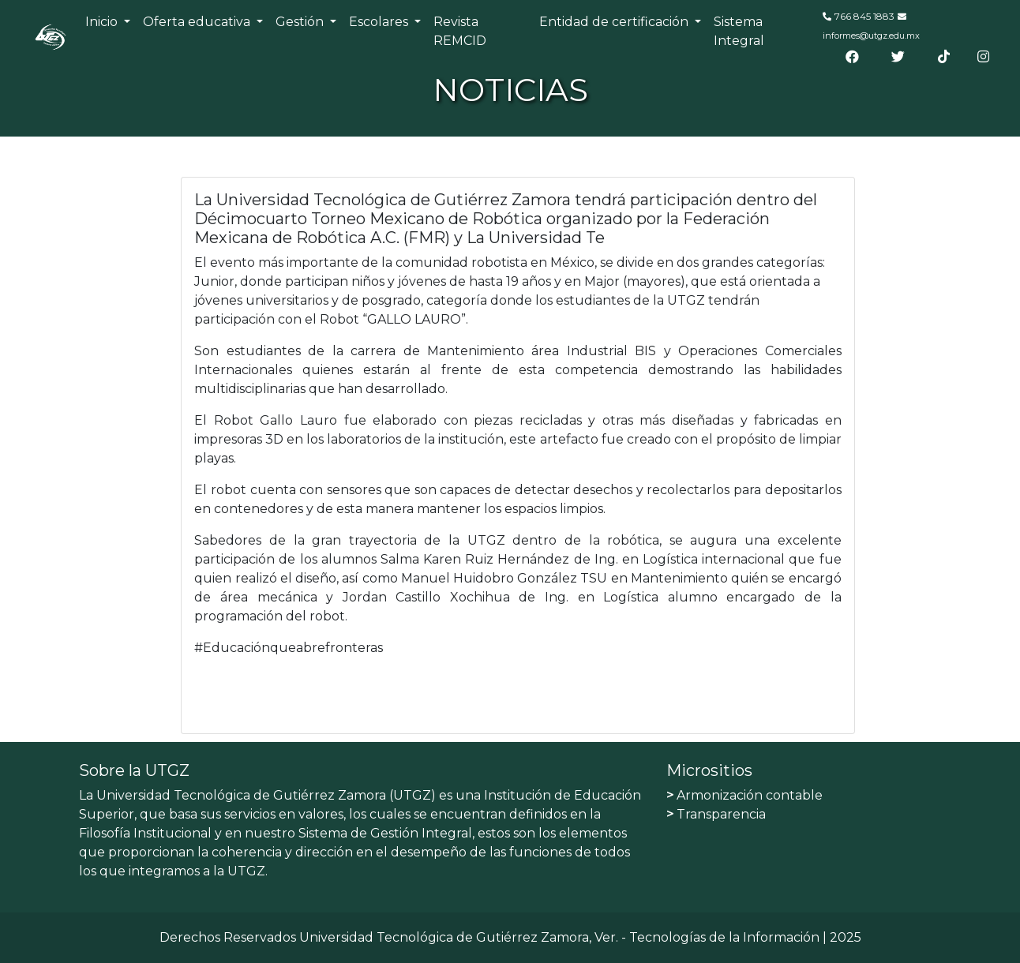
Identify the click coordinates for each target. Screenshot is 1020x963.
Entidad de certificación (615, 21)
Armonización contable (744, 795)
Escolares (380, 21)
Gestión (301, 21)
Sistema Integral (739, 31)
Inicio (103, 21)
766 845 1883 (864, 16)
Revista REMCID (459, 31)
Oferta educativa (198, 21)
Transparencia (716, 814)
